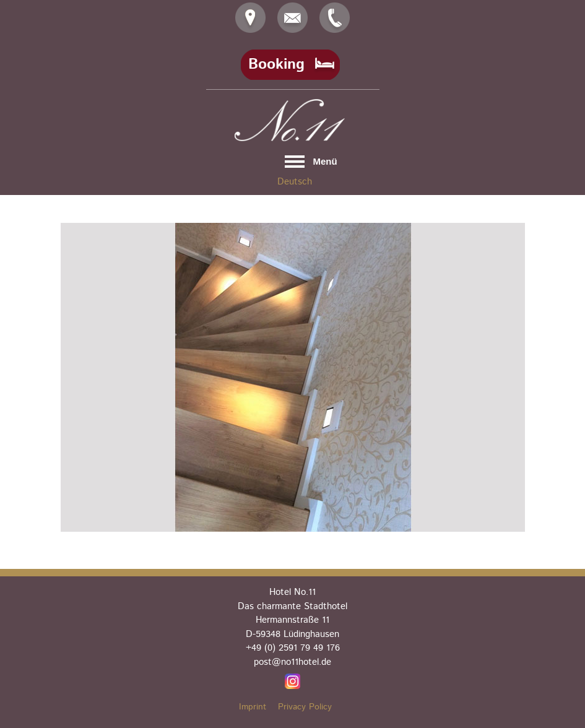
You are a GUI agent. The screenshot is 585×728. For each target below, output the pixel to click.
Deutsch (294, 181)
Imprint (252, 707)
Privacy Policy (305, 707)
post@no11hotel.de (292, 662)
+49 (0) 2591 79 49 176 (293, 647)
